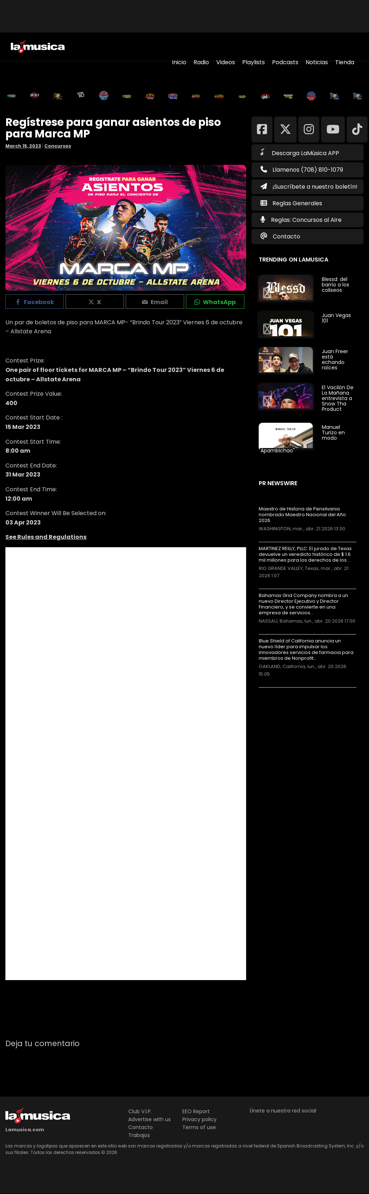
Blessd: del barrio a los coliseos (335, 285)
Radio (201, 62)
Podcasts (285, 62)
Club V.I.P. (140, 1111)
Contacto (286, 236)
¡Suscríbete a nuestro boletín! (309, 187)
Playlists (253, 62)
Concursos (57, 146)
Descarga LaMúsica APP (300, 152)
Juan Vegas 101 (336, 318)
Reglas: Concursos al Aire (306, 220)
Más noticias (282, 691)
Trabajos (139, 1135)
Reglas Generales (297, 203)
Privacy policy (199, 1119)
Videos (225, 62)
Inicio (179, 62)
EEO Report (196, 1111)
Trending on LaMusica (293, 259)
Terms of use (199, 1127)
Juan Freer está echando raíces (335, 359)
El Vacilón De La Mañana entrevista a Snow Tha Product (338, 398)
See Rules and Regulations (45, 537)
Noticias (317, 62)
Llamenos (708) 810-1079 (302, 170)
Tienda (344, 62)
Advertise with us (149, 1119)
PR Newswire (278, 483)
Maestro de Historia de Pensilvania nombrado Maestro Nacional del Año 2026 (302, 514)
